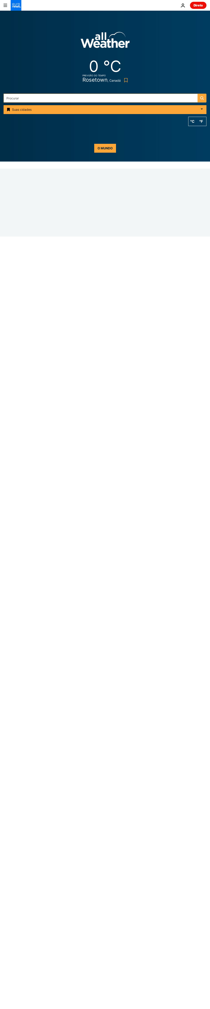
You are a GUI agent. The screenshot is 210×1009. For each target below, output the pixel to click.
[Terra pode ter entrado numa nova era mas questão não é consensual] (147, 620)
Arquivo (113, 940)
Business (10, 902)
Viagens (9, 921)
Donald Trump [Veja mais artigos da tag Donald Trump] (142, 826)
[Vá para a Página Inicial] (16, 5)
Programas (116, 930)
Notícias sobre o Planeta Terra (111, 591)
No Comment (98, 652)
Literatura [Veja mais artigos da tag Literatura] (70, 847)
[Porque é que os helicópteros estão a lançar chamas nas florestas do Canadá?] (147, 439)
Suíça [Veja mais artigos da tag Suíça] (120, 847)
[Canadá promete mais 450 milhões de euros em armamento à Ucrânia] (105, 402)
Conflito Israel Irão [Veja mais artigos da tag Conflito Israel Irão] (85, 815)
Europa (9, 893)
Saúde (112, 912)
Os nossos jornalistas (19, 940)
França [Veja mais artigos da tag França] (113, 826)
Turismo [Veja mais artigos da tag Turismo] (97, 847)
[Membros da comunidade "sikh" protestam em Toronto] (147, 680)
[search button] (202, 98)
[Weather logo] (105, 41)
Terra (111, 902)
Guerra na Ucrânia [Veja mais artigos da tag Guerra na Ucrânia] (125, 815)
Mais (7, 965)
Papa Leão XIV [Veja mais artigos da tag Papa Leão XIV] (123, 837)
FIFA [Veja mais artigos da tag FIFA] (149, 837)
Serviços (10, 954)
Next (7, 912)
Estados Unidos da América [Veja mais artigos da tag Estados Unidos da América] (78, 837)
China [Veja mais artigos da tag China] (142, 847)
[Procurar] (105, 98)
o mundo (105, 148)
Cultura (113, 921)
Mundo (113, 893)
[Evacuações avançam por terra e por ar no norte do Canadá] (147, 499)
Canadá (9, 396)
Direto (198, 5)
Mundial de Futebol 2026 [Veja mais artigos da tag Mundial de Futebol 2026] (76, 826)
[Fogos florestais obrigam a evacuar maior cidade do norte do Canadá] (147, 559)
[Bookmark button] (125, 80)
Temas (8, 883)
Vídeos (8, 930)
